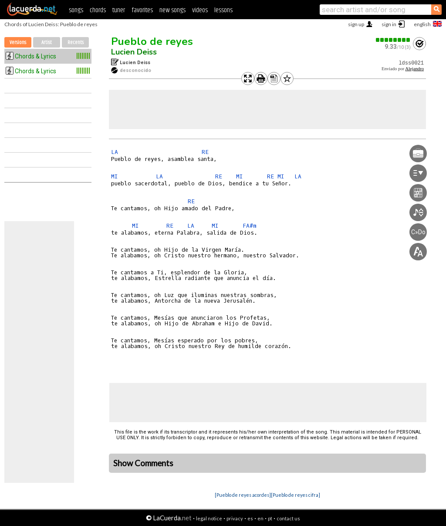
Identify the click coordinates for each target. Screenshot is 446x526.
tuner (118, 10)
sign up (356, 24)
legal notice (209, 518)
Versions (18, 42)
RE (205, 152)
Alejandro (414, 68)
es (250, 518)
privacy (234, 518)
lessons (223, 10)
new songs (172, 10)
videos (200, 10)
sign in (389, 24)
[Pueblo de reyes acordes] (243, 495)
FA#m (250, 225)
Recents (76, 42)
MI (114, 176)
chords (98, 10)
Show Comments (143, 463)
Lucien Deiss (134, 52)
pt (270, 518)
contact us (288, 518)
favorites (142, 10)
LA (114, 152)
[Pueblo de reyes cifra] (295, 495)
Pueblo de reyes (152, 41)
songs (76, 10)
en (260, 518)
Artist (46, 42)
